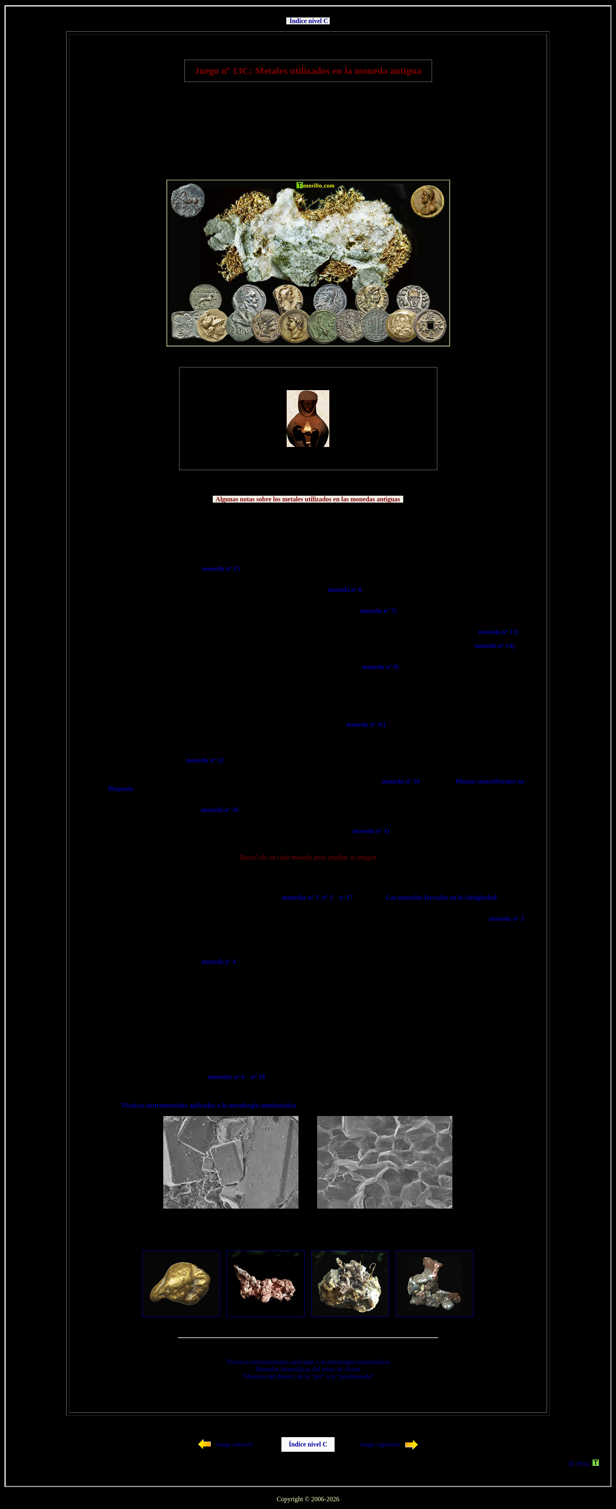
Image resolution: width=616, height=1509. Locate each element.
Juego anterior (234, 1444)
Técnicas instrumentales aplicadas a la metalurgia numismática (208, 1105)
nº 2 (327, 897)
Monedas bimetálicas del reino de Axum (307, 1369)
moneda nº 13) (498, 631)
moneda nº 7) (378, 610)
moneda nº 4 (218, 961)
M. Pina (583, 1463)
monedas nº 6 (226, 1076)
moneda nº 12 (204, 760)
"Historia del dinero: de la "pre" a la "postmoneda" (308, 1376)
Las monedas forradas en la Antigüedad (442, 897)
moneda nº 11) (366, 724)
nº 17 (346, 897)
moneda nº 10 (401, 781)
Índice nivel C (309, 20)
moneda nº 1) (371, 830)
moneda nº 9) (380, 666)
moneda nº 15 (221, 568)
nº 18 (258, 1076)
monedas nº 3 (300, 897)
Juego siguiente (380, 1444)
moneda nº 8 (344, 589)
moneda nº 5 (506, 918)
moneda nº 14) (494, 645)
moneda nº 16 (219, 809)
